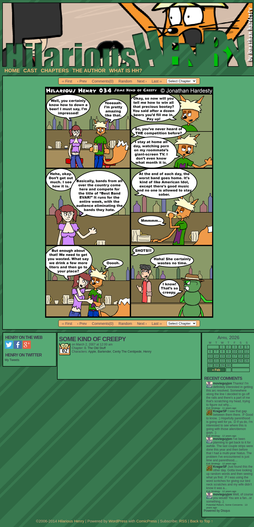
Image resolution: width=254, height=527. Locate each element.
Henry (147, 351)
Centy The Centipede (127, 351)
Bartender (104, 351)
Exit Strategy (213, 408)
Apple (92, 351)
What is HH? (125, 70)
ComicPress (146, 521)
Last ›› (157, 81)
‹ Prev (82, 81)
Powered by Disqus (217, 510)
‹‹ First (67, 81)
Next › (141, 81)
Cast (30, 70)
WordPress (118, 521)
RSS (183, 521)
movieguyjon (222, 383)
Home (12, 70)
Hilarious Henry (71, 521)
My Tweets (12, 360)
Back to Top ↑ (201, 521)
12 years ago (229, 435)
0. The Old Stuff (95, 348)
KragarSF (220, 411)
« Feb (216, 370)
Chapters (55, 70)
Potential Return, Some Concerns (224, 504)
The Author (88, 70)
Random (125, 81)
